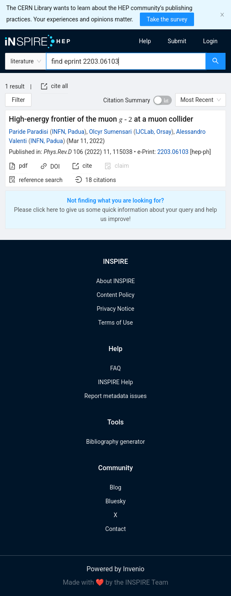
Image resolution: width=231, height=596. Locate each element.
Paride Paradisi (28, 131)
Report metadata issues (115, 396)
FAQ (115, 368)
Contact (115, 529)
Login (210, 41)
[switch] (162, 100)
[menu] (176, 41)
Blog (115, 487)
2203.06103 (173, 151)
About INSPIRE (115, 281)
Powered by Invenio (115, 569)
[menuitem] (145, 41)
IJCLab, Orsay (153, 131)
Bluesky (115, 501)
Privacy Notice (115, 308)
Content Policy (115, 294)
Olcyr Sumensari (110, 131)
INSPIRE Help (115, 382)
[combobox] (126, 61)
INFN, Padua (68, 131)
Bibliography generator (115, 441)
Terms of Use (115, 322)
